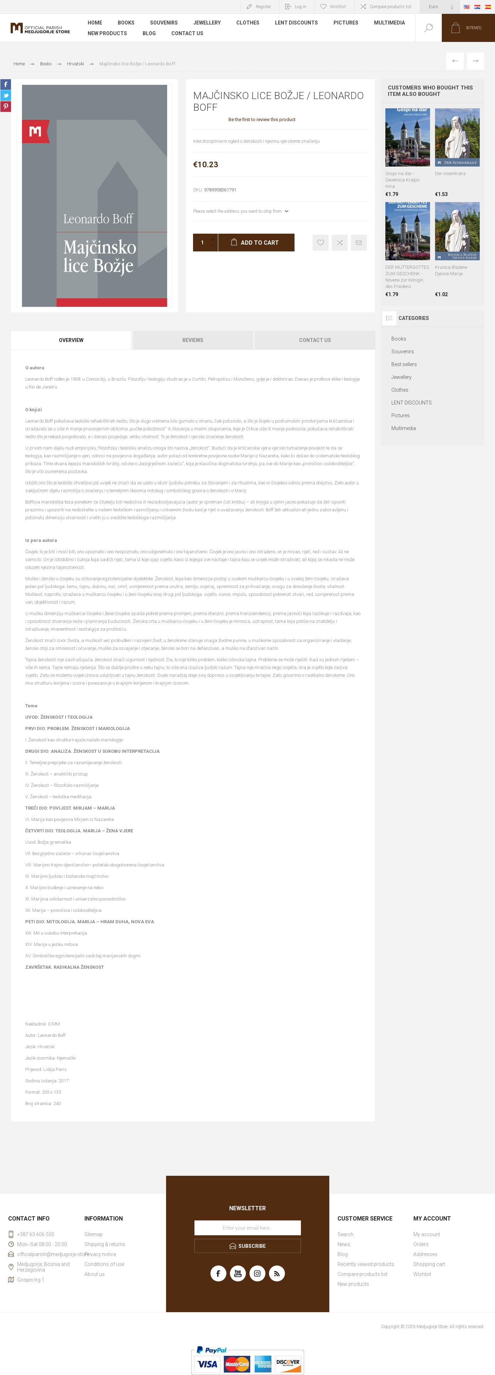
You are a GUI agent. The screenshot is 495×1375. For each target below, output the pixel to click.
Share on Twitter (5, 95)
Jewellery (207, 23)
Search (345, 1234)
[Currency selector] (439, 6)
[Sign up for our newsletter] (247, 1228)
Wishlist (422, 1274)
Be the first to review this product (262, 119)
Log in (300, 6)
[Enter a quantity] (200, 242)
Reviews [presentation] (192, 340)
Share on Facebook (5, 84)
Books (126, 23)
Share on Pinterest (5, 106)
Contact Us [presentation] (315, 340)
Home (95, 23)
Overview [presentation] (71, 340)
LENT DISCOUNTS (296, 23)
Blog (149, 33)
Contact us (187, 33)
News (343, 1244)
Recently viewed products (365, 1264)
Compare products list (391, 6)
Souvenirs (164, 23)
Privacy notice (100, 1254)
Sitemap (93, 1234)
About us (94, 1274)
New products (107, 33)
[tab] (71, 340)
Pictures (346, 23)
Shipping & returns (104, 1244)
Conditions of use (104, 1264)
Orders (421, 1244)
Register (263, 6)
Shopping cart (429, 1264)
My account (426, 1234)
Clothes (247, 23)
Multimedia (389, 23)
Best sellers (404, 364)
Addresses (425, 1254)
